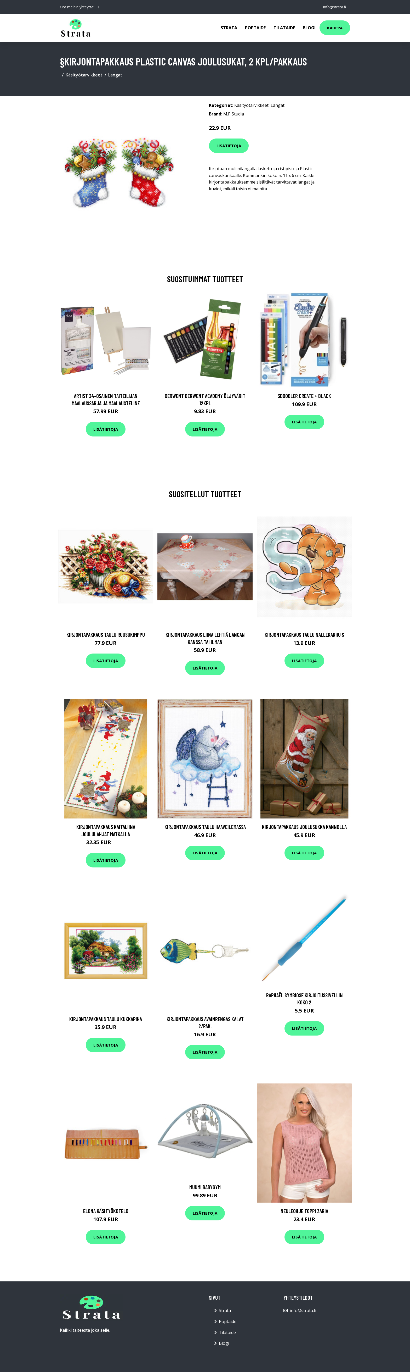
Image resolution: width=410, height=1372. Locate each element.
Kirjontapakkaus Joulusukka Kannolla (304, 826)
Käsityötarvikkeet (84, 75)
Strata (229, 28)
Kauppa (335, 27)
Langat (115, 75)
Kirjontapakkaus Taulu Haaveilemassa (205, 826)
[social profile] (99, 7)
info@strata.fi (334, 6)
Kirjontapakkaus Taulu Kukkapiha (105, 1019)
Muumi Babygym (205, 1187)
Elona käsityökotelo (105, 1211)
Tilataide (284, 28)
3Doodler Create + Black (304, 395)
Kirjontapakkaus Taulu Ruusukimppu (105, 634)
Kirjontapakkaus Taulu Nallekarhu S (304, 634)
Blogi (309, 28)
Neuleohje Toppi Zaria (304, 1211)
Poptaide (255, 28)
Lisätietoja (229, 145)
